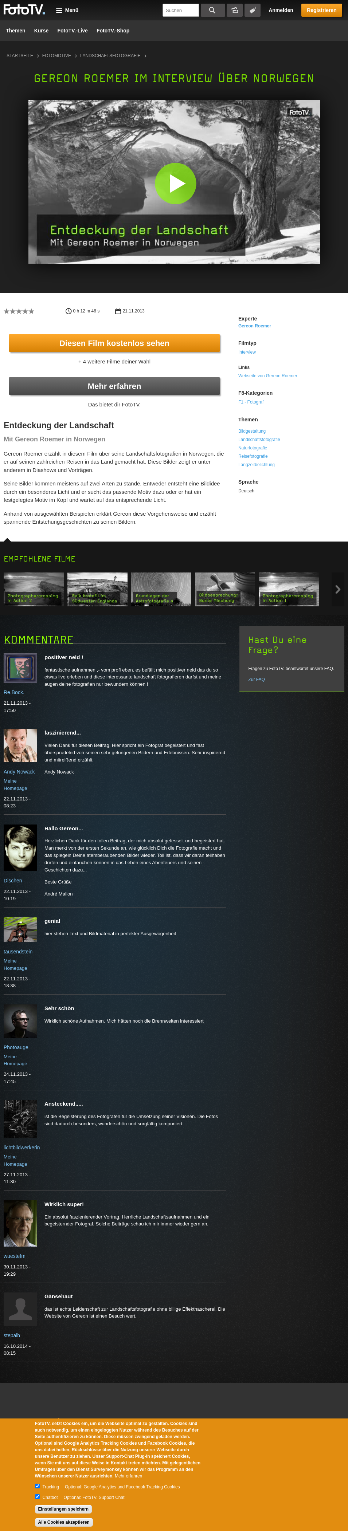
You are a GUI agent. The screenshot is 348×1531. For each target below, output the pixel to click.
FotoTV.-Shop (113, 31)
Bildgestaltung (252, 431)
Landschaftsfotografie (110, 55)
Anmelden (281, 10)
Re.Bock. (14, 692)
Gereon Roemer (254, 325)
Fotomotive (56, 55)
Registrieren (322, 10)
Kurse (41, 31)
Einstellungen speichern (63, 1509)
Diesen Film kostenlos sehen (114, 343)
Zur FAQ (256, 679)
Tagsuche (253, 10)
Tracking (51, 1486)
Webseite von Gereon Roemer (267, 375)
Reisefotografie (253, 456)
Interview (247, 352)
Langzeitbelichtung (256, 464)
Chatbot (50, 1497)
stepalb (12, 1335)
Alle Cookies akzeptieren (64, 1522)
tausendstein (18, 952)
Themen (16, 31)
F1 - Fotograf (250, 402)
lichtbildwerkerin (22, 1147)
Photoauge (16, 1047)
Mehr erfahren (114, 386)
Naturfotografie (252, 447)
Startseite (20, 55)
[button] (175, 183)
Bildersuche (235, 10)
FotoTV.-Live (72, 31)
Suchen (213, 10)
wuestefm (15, 1256)
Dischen (13, 880)
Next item (338, 589)
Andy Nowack (19, 772)
